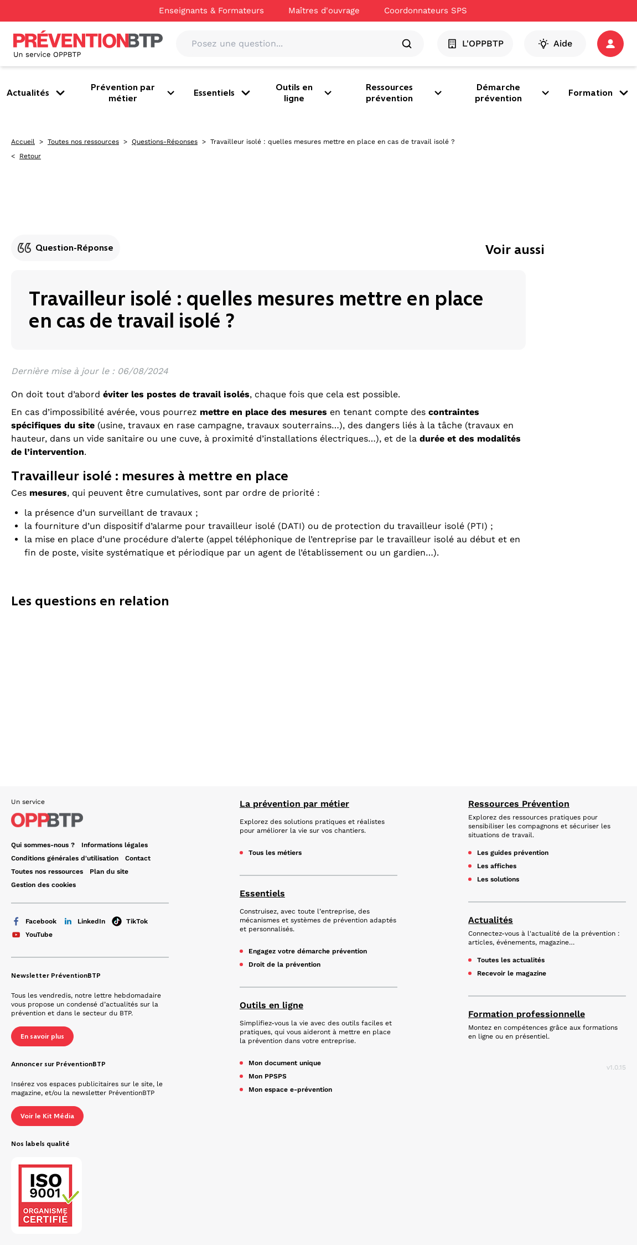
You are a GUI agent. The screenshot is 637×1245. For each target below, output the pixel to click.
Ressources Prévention (518, 803)
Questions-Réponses (165, 141)
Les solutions (498, 879)
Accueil (23, 141)
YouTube (32, 935)
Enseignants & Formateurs (211, 10)
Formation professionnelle (526, 1014)
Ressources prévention (404, 93)
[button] (610, 43)
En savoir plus (42, 1036)
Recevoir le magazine (511, 973)
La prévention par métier (294, 803)
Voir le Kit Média (47, 1116)
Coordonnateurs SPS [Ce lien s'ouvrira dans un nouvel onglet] (425, 10)
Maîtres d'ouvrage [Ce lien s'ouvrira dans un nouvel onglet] (324, 10)
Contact (138, 858)
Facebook (33, 921)
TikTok (130, 921)
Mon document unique (284, 1063)
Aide (555, 43)
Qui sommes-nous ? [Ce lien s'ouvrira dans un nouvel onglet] (43, 845)
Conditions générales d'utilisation (64, 858)
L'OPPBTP (475, 43)
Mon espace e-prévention (290, 1089)
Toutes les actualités (511, 960)
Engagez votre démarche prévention (307, 951)
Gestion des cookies (43, 885)
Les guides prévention (512, 853)
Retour (30, 156)
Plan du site (109, 871)
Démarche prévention (513, 93)
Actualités (37, 93)
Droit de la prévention (284, 964)
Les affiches (496, 866)
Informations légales (114, 845)
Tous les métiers (275, 853)
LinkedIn (84, 921)
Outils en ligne (304, 93)
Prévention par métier (133, 93)
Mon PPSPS (267, 1076)
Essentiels (223, 93)
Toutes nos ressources (83, 141)
